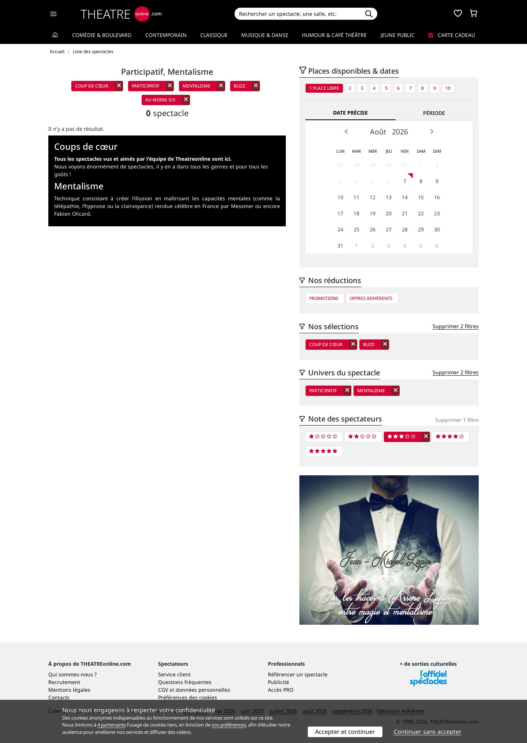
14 (405, 197)
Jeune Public (398, 34)
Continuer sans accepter (427, 732)
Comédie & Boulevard (101, 34)
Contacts (59, 697)
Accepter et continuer (345, 732)
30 (389, 164)
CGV (163, 689)
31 (405, 164)
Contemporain (166, 34)
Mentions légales (69, 689)
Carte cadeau (451, 34)
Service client (174, 674)
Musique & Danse (264, 34)
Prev (346, 131)
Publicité (278, 682)
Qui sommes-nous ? (72, 674)
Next (431, 131)
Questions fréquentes (185, 682)
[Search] (297, 14)
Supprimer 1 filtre (457, 419)
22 (421, 213)
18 (356, 213)
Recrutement (64, 682)
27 (340, 164)
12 (372, 197)
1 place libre (324, 88)
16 (437, 197)
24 (340, 229)
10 (448, 88)
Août (378, 132)
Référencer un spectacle (298, 674)
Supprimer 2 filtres (456, 326)
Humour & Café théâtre (334, 34)
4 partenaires (111, 724)
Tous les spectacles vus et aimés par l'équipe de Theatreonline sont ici (142, 158)
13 (389, 197)
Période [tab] (434, 112)
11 (356, 197)
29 (372, 164)
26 (372, 229)
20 (389, 213)
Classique (214, 34)
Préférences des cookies (187, 697)
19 (372, 213)
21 (405, 213)
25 (356, 229)
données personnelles (203, 689)
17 (340, 213)
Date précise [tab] (350, 112)
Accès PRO (281, 689)
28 (356, 164)
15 (421, 197)
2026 (400, 132)
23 (437, 213)
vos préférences (229, 724)
